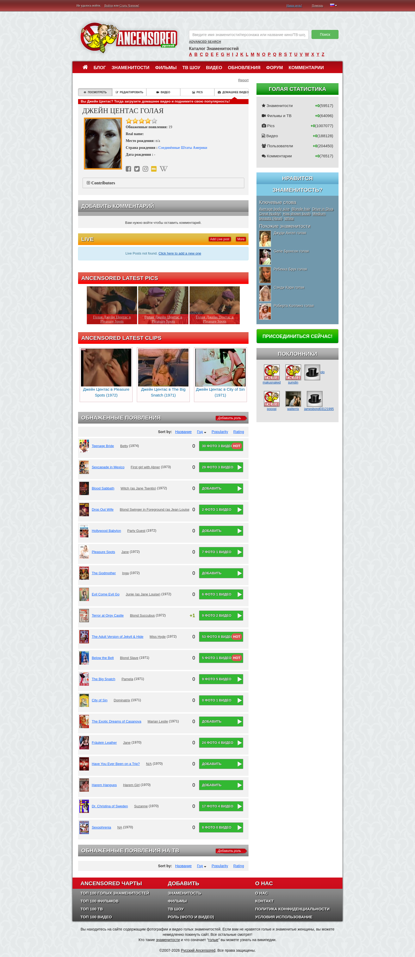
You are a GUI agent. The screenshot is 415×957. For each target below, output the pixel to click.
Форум (274, 67)
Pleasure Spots (103, 552)
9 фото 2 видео (216, 615)
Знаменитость (184, 893)
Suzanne (141, 806)
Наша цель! (294, 5)
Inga (125, 573)
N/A (149, 764)
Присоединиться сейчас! (298, 336)
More (241, 239)
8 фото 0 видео (216, 827)
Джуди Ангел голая (290, 233)
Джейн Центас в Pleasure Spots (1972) (106, 373)
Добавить (212, 488)
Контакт (264, 901)
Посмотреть (95, 92)
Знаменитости (131, 67)
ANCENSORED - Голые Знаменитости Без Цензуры (128, 37)
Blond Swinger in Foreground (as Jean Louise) (155, 509)
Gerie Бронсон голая (291, 251)
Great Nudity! (270, 214)
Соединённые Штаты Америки (183, 148)
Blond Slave (129, 658)
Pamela (127, 679)
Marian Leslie (157, 721)
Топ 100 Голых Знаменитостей (114, 893)
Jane (125, 552)
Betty (124, 446)
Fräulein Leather (104, 743)
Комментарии (306, 67)
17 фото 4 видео (217, 806)
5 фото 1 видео (216, 658)
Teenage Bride (103, 446)
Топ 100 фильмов (99, 901)
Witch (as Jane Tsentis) (138, 488)
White (289, 218)
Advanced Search (205, 42)
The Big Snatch (103, 679)
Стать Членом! (129, 5)
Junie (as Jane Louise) (143, 594)
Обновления (244, 67)
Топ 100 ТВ (91, 909)
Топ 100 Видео (96, 917)
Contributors (103, 183)
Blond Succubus (142, 615)
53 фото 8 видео (217, 637)
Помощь (317, 5)
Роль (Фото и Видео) (191, 917)
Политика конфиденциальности (292, 909)
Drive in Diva (322, 209)
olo (314, 372)
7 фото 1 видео (216, 552)
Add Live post (219, 239)
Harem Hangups (104, 785)
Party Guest (136, 531)
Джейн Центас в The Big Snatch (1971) (163, 373)
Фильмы (166, 67)
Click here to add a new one (180, 253)
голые (213, 940)
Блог (100, 67)
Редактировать (129, 92)
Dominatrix (122, 700)
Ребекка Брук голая (290, 269)
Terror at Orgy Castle (108, 615)
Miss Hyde (158, 637)
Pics (197, 92)
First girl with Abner (145, 467)
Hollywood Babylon (106, 531)
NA (119, 827)
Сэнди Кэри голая (289, 287)
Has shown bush (296, 214)
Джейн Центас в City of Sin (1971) (220, 373)
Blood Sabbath (103, 488)
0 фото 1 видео (216, 700)
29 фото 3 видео (217, 467)
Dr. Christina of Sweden (110, 806)
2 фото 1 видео (216, 509)
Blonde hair (301, 209)
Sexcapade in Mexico (108, 467)
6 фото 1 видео (216, 594)
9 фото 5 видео (216, 679)
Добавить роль (229, 418)
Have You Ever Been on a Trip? (116, 764)
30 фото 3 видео (217, 446)
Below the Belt (103, 658)
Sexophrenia (101, 827)
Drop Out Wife (103, 509)
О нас (261, 893)
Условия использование (284, 917)
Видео (214, 67)
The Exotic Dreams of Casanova (116, 721)
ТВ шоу (191, 67)
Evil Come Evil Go (106, 594)
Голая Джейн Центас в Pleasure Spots (112, 319)
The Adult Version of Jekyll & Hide (117, 637)
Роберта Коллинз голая (294, 306)
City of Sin (99, 700)
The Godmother (104, 573)
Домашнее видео (233, 92)
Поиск (325, 34)
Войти (109, 5)
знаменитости (168, 940)
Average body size (274, 209)
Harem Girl (131, 785)
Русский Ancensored (198, 950)
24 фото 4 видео (217, 743)
